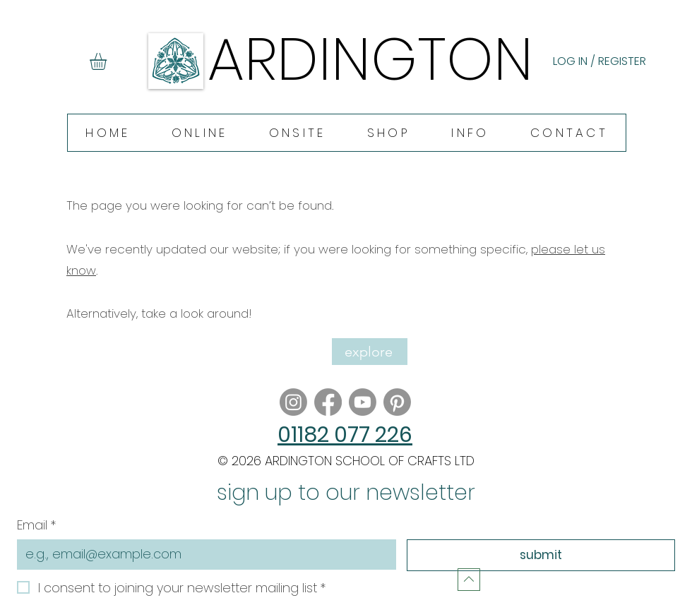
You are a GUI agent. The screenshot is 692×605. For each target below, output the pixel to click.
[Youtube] (362, 402)
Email (36, 525)
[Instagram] (293, 402)
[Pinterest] (397, 402)
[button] (108, 61)
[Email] (202, 553)
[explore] (369, 351)
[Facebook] (328, 402)
